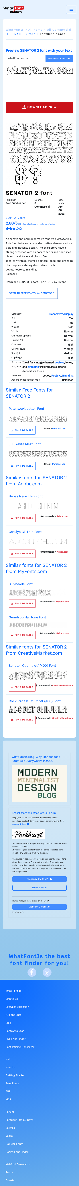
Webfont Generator (39, 907)
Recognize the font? (39, 879)
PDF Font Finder (16, 1039)
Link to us (12, 999)
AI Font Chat (13, 1015)
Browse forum (39, 888)
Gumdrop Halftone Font (27, 617)
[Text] (25, 58)
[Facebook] (31, 972)
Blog (8, 1023)
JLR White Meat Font (25, 444)
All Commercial (59, 29)
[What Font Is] (14, 9)
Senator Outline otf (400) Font (32, 665)
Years (9, 1136)
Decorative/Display (61, 314)
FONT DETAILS (22, 430)
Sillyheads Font (21, 584)
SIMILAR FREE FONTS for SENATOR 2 (32, 293)
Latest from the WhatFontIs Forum (34, 813)
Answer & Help (20, 824)
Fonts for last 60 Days (19, 1120)
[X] (47, 972)
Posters (56, 375)
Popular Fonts (14, 1144)
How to (10, 1067)
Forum (10, 1112)
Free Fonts (12, 1083)
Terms (9, 1172)
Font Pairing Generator (20, 1047)
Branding (67, 375)
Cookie (10, 1180)
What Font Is (13, 991)
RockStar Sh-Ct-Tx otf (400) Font (35, 701)
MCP (8, 1099)
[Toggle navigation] (71, 9)
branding (33, 367)
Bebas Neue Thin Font (26, 496)
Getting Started (15, 1075)
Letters (10, 1128)
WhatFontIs (15, 29)
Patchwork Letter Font (26, 408)
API (8, 1091)
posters (59, 362)
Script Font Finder (17, 1152)
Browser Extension (17, 1007)
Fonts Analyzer (15, 1031)
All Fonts (35, 29)
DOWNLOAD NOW (39, 107)
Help (8, 1059)
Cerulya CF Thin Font (25, 532)
